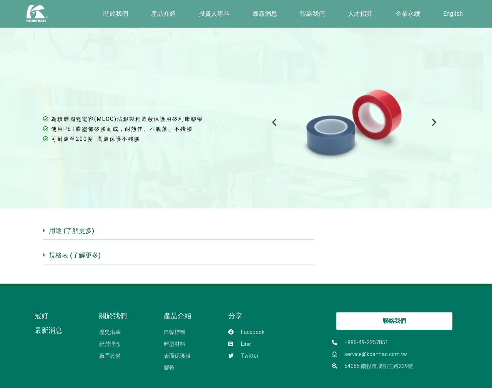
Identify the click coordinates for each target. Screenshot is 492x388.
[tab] (178, 234)
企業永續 (408, 13)
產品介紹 (163, 13)
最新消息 (265, 13)
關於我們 (115, 13)
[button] (274, 122)
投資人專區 (214, 13)
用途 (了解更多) (71, 230)
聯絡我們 (312, 13)
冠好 (41, 316)
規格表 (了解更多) (75, 255)
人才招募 (360, 13)
